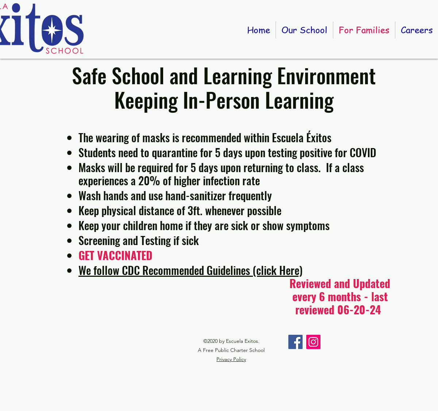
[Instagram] (313, 342)
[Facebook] (295, 342)
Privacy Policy (231, 359)
